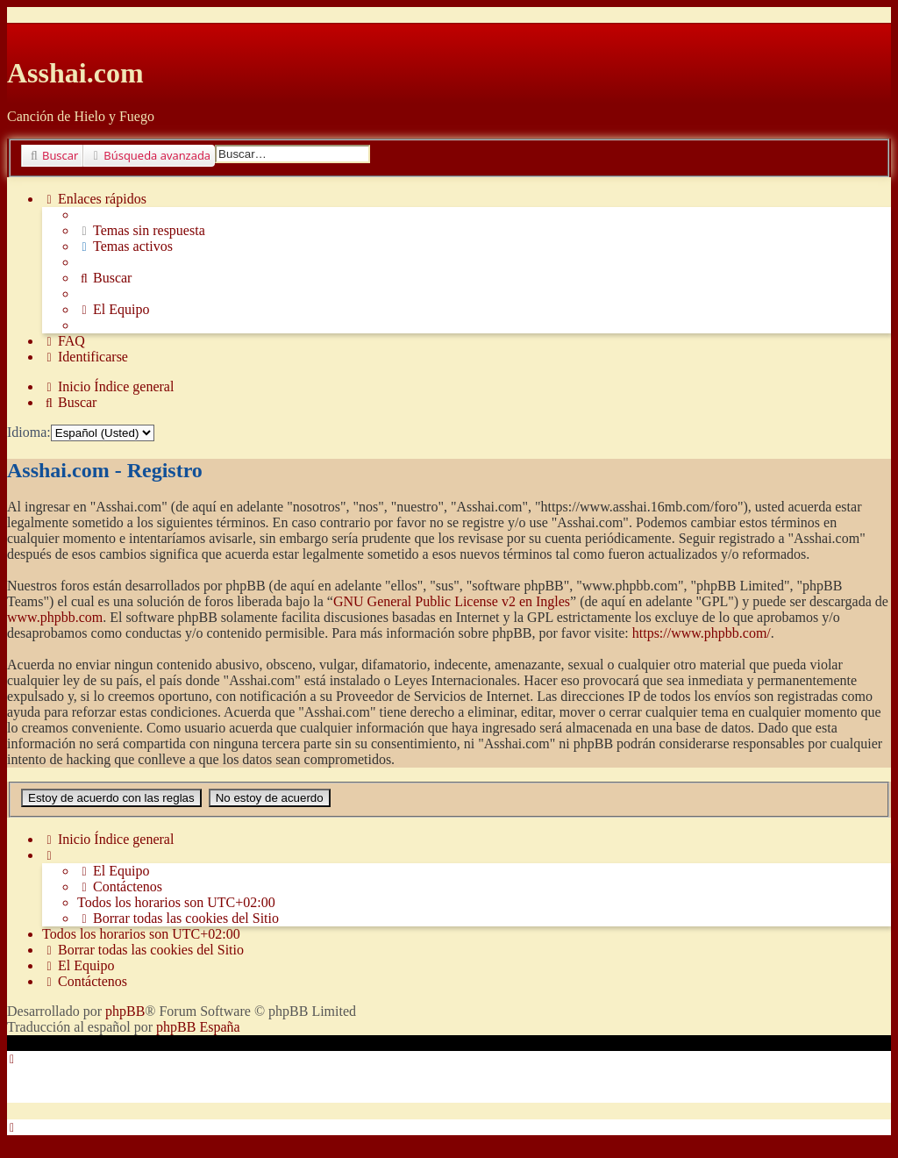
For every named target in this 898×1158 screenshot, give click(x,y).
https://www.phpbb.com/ (701, 632)
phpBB (125, 1011)
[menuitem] (141, 231)
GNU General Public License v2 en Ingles (451, 601)
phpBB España (198, 1026)
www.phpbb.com (55, 617)
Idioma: (29, 432)
